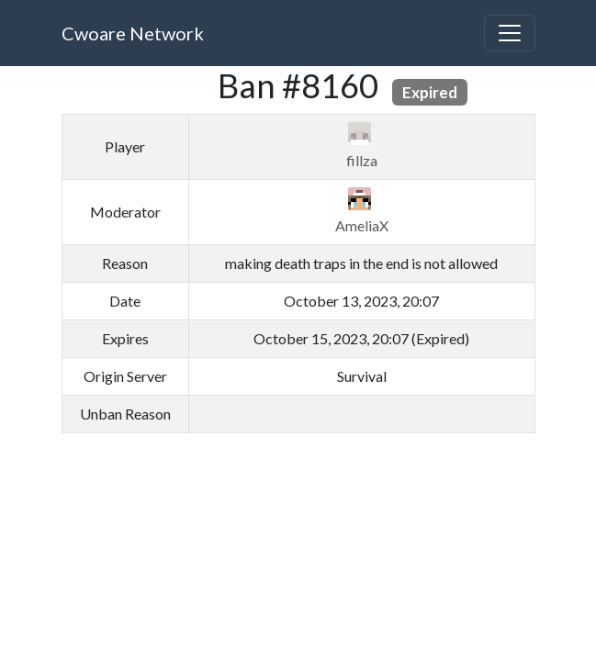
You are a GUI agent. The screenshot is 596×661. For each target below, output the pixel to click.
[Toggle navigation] (509, 33)
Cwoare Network (133, 33)
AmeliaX (361, 225)
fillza (361, 160)
